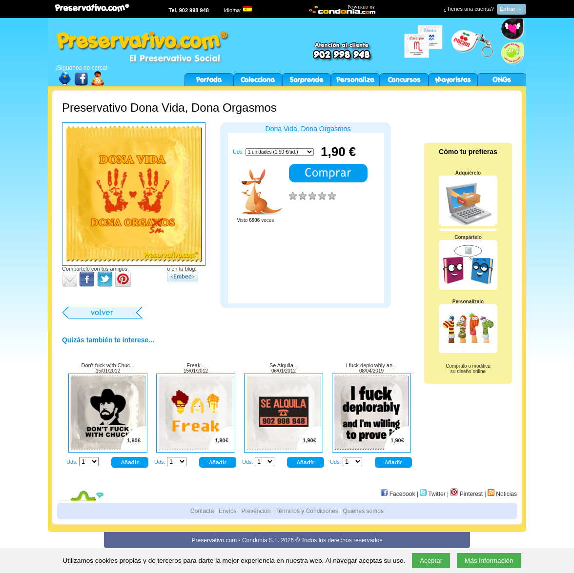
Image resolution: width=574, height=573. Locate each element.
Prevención (255, 511)
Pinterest (466, 494)
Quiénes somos (363, 511)
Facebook (398, 494)
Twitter (432, 494)
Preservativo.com (214, 540)
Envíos (228, 511)
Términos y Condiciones (306, 511)
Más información (489, 560)
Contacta (202, 511)
